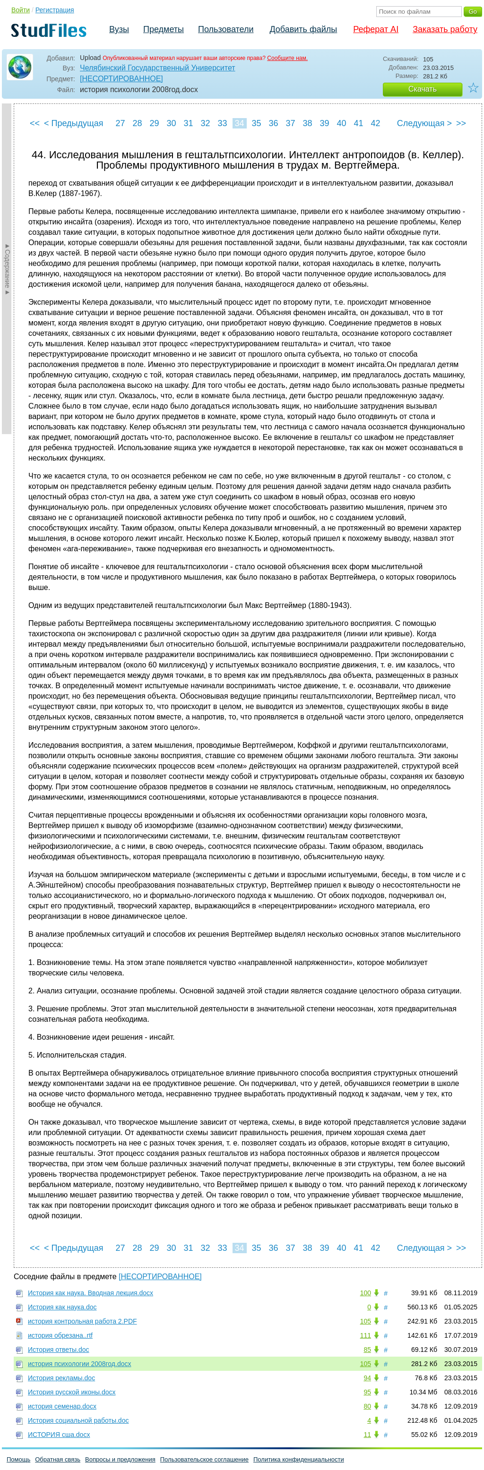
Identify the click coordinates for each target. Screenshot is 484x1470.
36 (273, 123)
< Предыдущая (74, 123)
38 (307, 123)
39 (324, 123)
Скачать (422, 89)
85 (367, 1349)
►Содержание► (7, 269)
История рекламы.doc (61, 1378)
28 (137, 123)
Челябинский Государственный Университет (157, 68)
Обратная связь (57, 1459)
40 (341, 123)
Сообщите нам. (287, 58)
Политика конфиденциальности (298, 1459)
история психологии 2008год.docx (79, 1363)
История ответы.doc (58, 1349)
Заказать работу (445, 29)
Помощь (18, 1459)
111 (365, 1335)
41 (358, 123)
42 (375, 123)
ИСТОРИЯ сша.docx (59, 1434)
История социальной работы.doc (78, 1420)
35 (256, 123)
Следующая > (424, 123)
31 (188, 123)
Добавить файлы (303, 29)
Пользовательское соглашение (204, 1459)
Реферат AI (375, 29)
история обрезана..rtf (60, 1335)
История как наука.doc (62, 1307)
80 (367, 1406)
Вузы (119, 29)
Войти (20, 10)
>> (461, 123)
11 (367, 1434)
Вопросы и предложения (120, 1459)
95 (367, 1392)
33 (222, 123)
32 (205, 123)
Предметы (163, 29)
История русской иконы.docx (72, 1392)
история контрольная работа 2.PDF (82, 1321)
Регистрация (54, 10)
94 (367, 1378)
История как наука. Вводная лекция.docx (90, 1293)
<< (35, 123)
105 (365, 1321)
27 (120, 123)
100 (365, 1293)
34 (239, 123)
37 (290, 123)
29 (154, 123)
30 (171, 123)
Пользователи (225, 29)
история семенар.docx (62, 1406)
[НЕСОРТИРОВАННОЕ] (121, 79)
